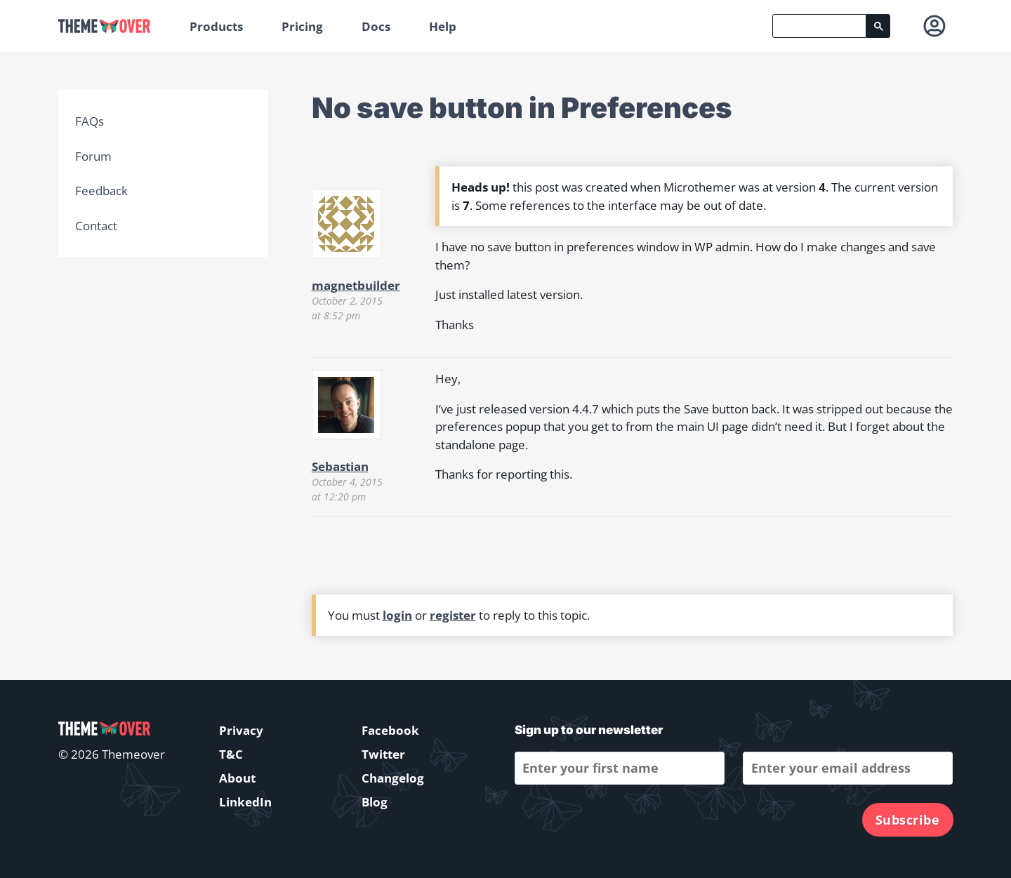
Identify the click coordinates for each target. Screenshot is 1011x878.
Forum (93, 156)
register (453, 615)
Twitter (383, 754)
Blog (375, 802)
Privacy (241, 730)
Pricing (302, 26)
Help (442, 26)
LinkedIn (245, 802)
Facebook (390, 730)
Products (216, 26)
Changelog (393, 778)
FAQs (89, 121)
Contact (96, 226)
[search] (819, 26)
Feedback (101, 190)
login (397, 615)
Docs (376, 26)
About (237, 778)
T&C (231, 754)
